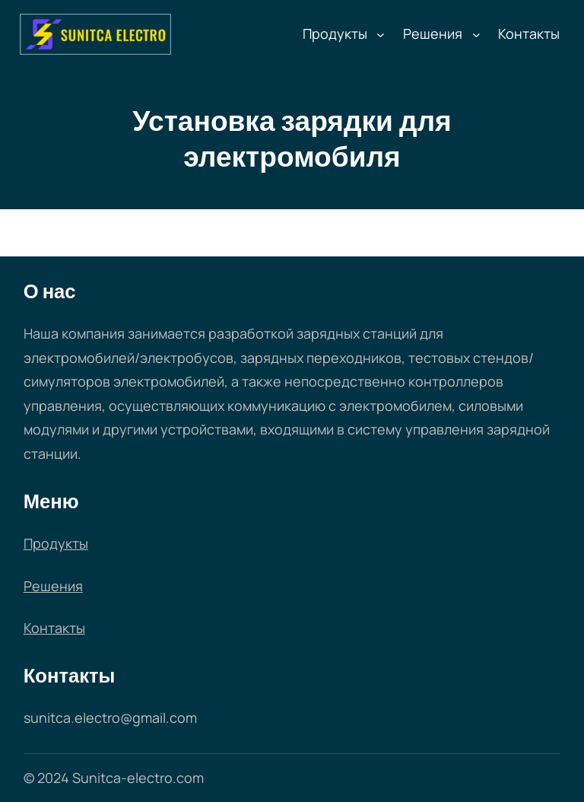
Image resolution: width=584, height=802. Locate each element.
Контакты (54, 628)
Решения (432, 33)
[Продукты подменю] (380, 34)
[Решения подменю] (476, 34)
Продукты (335, 33)
